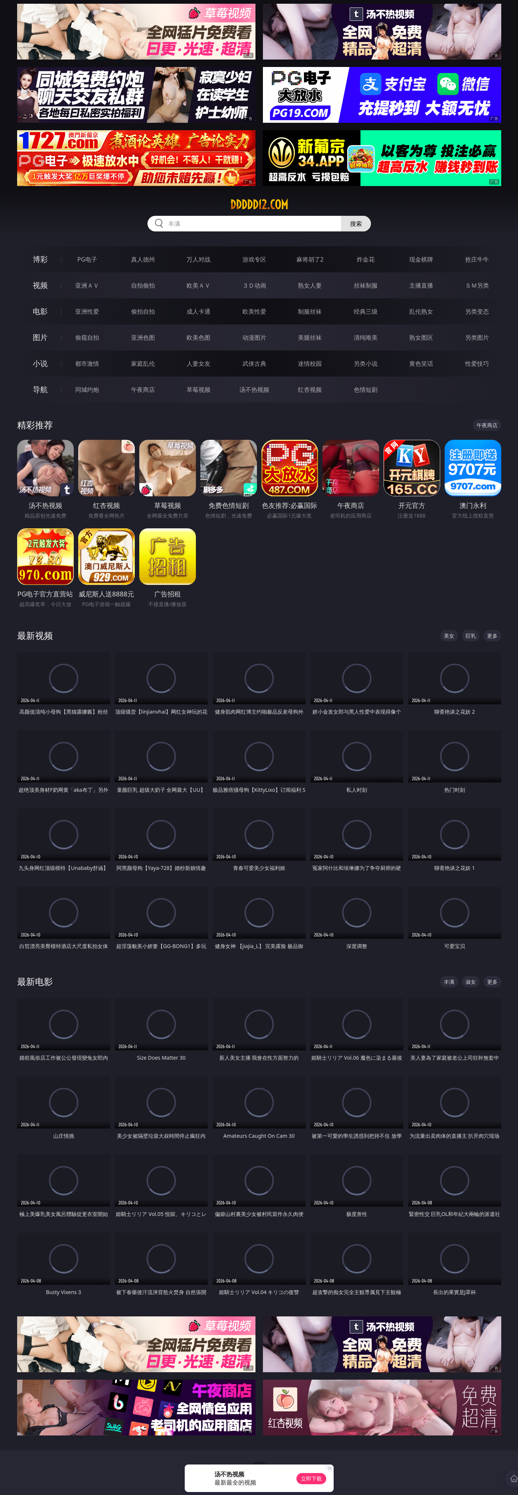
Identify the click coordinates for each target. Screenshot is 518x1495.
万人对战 (198, 259)
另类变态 (477, 311)
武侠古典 (254, 363)
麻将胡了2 (310, 259)
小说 (40, 363)
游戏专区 (254, 259)
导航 (40, 389)
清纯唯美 (366, 337)
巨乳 (470, 635)
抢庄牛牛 (477, 259)
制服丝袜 (310, 311)
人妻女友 (198, 363)
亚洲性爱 (87, 311)
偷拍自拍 (143, 311)
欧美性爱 (254, 311)
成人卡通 (198, 311)
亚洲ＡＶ (87, 285)
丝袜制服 (366, 285)
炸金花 (366, 259)
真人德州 (143, 259)
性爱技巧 (477, 363)
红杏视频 (310, 389)
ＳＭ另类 (477, 285)
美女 (449, 635)
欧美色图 (198, 337)
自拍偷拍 (143, 285)
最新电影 (35, 981)
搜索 (356, 224)
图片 (40, 337)
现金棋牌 (421, 259)
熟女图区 (421, 337)
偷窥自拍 (87, 337)
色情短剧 (366, 389)
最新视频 (35, 635)
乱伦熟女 (421, 311)
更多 (492, 635)
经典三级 (366, 311)
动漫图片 (254, 337)
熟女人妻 (310, 285)
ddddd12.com (259, 204)
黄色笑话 (421, 363)
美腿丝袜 (310, 337)
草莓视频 (198, 389)
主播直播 (421, 285)
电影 (40, 311)
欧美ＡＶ (198, 285)
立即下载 (311, 1478)
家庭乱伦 (143, 363)
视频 (40, 285)
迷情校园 (310, 363)
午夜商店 (143, 389)
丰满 (449, 981)
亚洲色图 (143, 337)
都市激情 (87, 363)
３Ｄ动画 (254, 285)
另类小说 (366, 363)
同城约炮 (87, 389)
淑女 (470, 981)
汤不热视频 (254, 389)
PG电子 (87, 259)
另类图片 (477, 337)
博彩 (40, 259)
